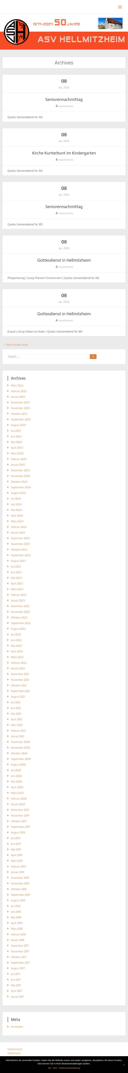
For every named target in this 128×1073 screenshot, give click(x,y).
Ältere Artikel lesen (15, 344)
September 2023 (20, 555)
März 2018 (17, 928)
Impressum (14, 1053)
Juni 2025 (16, 436)
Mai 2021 (16, 713)
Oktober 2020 (19, 753)
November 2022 (20, 611)
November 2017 (20, 951)
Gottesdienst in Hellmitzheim (64, 260)
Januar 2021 (17, 736)
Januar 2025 (18, 464)
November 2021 (20, 679)
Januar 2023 (18, 600)
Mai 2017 (16, 985)
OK (49, 1068)
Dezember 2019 (20, 810)
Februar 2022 (18, 662)
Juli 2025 (16, 430)
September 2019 (20, 827)
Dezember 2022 (20, 606)
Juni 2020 (16, 776)
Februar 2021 (18, 730)
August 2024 (18, 493)
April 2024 (17, 515)
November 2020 (20, 747)
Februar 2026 (18, 391)
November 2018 (20, 883)
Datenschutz (15, 1049)
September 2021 (20, 691)
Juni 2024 (16, 504)
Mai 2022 (16, 645)
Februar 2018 (18, 934)
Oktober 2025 (19, 413)
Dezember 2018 (20, 877)
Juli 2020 (16, 770)
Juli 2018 (15, 906)
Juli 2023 (16, 566)
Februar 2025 (18, 459)
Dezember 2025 (20, 402)
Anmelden (17, 1026)
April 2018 (16, 923)
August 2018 (18, 900)
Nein (55, 1068)
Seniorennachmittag (64, 99)
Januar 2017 (17, 996)
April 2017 (16, 991)
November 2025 (20, 408)
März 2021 (17, 725)
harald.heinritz (65, 106)
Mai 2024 (16, 510)
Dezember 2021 (20, 674)
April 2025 (17, 447)
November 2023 (20, 544)
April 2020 (17, 787)
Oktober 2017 (18, 957)
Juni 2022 (16, 640)
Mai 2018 (16, 917)
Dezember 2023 (20, 538)
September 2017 (20, 962)
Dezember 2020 (20, 742)
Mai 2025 (16, 442)
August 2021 (18, 696)
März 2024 (17, 521)
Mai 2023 (16, 578)
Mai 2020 (16, 781)
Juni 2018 (16, 911)
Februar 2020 (18, 798)
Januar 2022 (18, 668)
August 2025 (18, 425)
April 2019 (16, 855)
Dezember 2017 (20, 945)
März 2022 (17, 657)
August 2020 (18, 764)
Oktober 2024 (19, 481)
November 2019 (20, 815)
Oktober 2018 (18, 889)
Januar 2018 (17, 940)
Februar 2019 (18, 866)
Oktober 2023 (19, 549)
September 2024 (21, 487)
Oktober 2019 (18, 821)
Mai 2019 (16, 849)
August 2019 (18, 832)
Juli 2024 (16, 498)
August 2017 (18, 968)
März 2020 (17, 793)
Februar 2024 (18, 527)
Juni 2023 (16, 572)
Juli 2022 (16, 634)
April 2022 (17, 651)
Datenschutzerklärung (69, 1068)
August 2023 (18, 561)
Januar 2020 (18, 804)
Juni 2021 (16, 708)
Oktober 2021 (18, 685)
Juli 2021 (15, 702)
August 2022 (18, 628)
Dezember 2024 (20, 470)
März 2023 (17, 589)
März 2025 (17, 453)
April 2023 (17, 583)
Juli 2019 (15, 838)
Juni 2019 (16, 843)
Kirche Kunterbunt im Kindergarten (64, 153)
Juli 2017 (15, 974)
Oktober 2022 (19, 617)
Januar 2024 (18, 532)
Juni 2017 (16, 979)
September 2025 (21, 419)
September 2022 (21, 623)
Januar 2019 (17, 872)
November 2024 (20, 476)
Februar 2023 (18, 594)
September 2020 (21, 759)
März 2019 (17, 860)
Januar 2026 (18, 396)
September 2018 (20, 894)
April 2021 (16, 719)
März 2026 (17, 385)
